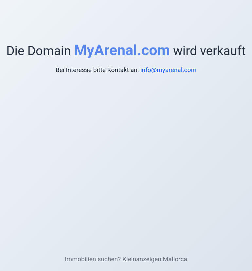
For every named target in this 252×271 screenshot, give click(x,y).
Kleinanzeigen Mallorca (154, 259)
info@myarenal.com (168, 70)
